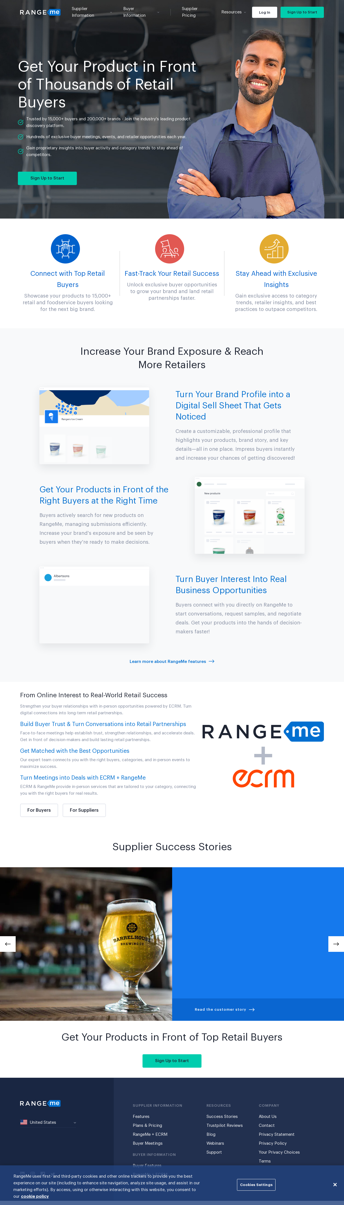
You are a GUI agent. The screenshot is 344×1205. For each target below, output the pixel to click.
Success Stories (222, 1117)
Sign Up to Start (302, 12)
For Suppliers (84, 810)
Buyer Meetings (148, 1143)
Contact (267, 1125)
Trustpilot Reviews (225, 1125)
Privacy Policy (273, 1143)
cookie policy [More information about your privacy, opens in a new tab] (35, 1196)
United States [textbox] (38, 1122)
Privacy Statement (277, 1134)
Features (141, 1117)
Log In (264, 12)
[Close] (335, 1184)
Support (214, 1152)
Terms (265, 1161)
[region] (172, 1185)
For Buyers (39, 810)
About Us (268, 1117)
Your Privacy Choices (279, 1152)
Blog (211, 1134)
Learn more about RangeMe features (172, 662)
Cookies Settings (256, 1185)
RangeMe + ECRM (150, 1134)
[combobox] (48, 1123)
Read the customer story (225, 1009)
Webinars (215, 1143)
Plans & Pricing (147, 1125)
